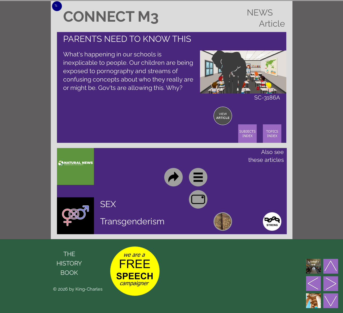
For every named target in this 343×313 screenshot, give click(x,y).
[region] (223, 116)
